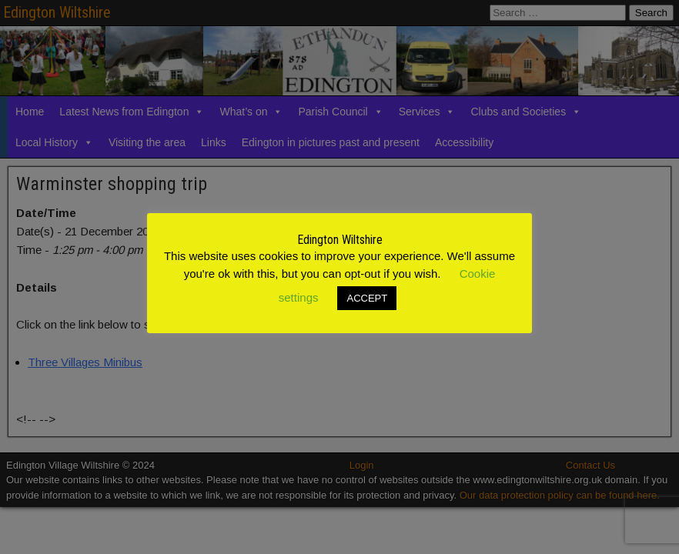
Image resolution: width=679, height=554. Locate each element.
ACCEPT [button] (366, 298)
